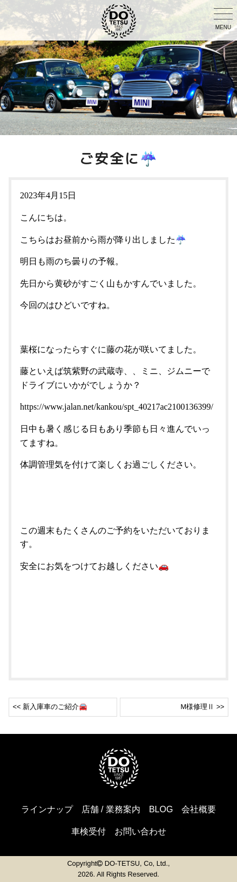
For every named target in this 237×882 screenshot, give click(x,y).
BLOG (161, 809)
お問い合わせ (140, 831)
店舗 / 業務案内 (111, 809)
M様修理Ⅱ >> (202, 707)
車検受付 (88, 831)
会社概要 (198, 809)
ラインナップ (47, 809)
